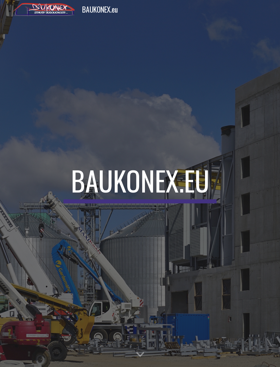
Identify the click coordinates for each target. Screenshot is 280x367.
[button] (140, 355)
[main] (140, 183)
